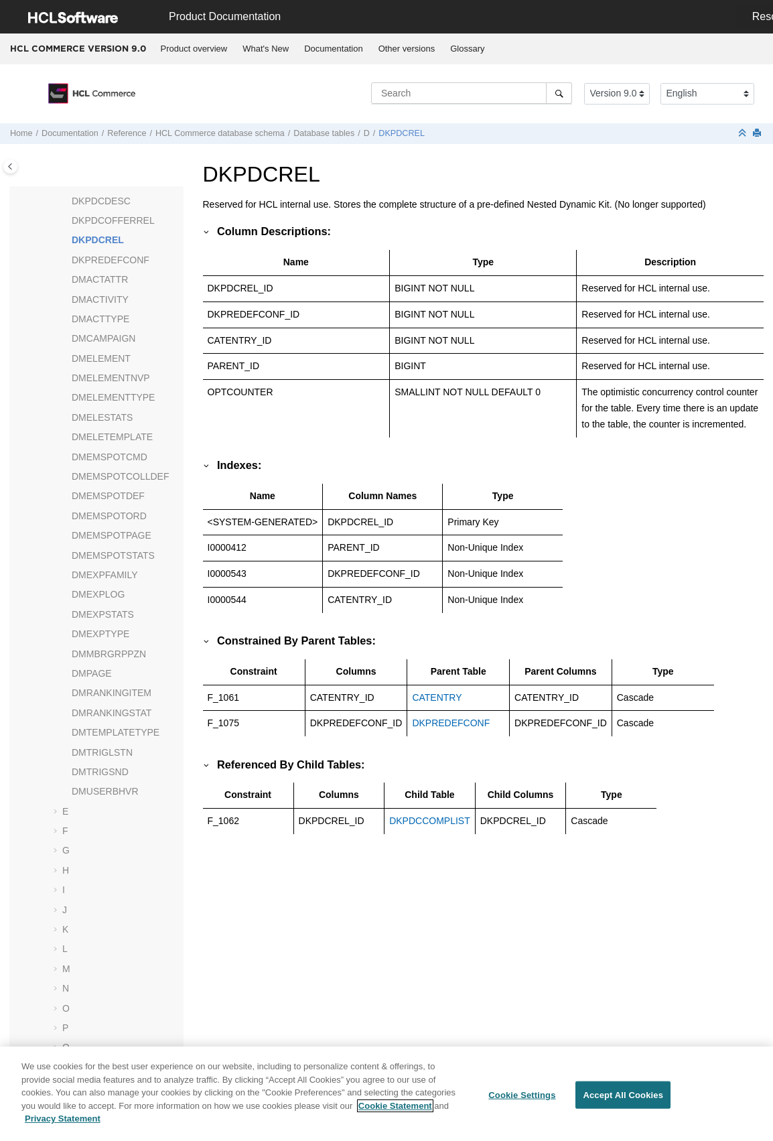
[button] (66, 201)
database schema (220, 133)
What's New (265, 49)
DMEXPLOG (98, 594)
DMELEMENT (101, 358)
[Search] (559, 93)
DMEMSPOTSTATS (113, 555)
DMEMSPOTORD (109, 516)
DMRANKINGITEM (111, 692)
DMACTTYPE (100, 319)
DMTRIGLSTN (102, 752)
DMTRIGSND (100, 771)
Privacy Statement (62, 1124)
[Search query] (471, 93)
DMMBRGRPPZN (109, 654)
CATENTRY (437, 697)
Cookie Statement (395, 1110)
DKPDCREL (401, 133)
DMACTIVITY (100, 299)
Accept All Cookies (623, 1100)
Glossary (467, 49)
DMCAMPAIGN (103, 338)
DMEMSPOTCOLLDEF (120, 476)
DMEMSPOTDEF (108, 495)
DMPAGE (92, 673)
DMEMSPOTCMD (109, 457)
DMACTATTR (100, 279)
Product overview (194, 49)
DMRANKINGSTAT (111, 713)
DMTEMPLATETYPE (115, 732)
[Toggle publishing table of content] (10, 166)
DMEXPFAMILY (105, 574)
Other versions (406, 49)
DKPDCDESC (101, 201)
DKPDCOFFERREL (113, 220)
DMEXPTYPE (100, 633)
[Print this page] (758, 133)
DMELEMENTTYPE (113, 397)
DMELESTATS (102, 417)
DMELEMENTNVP (111, 378)
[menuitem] (194, 49)
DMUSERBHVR (105, 791)
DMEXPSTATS (103, 614)
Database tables (323, 133)
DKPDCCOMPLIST (429, 820)
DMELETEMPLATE (112, 436)
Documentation (333, 49)
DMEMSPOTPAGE (111, 535)
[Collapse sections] (743, 133)
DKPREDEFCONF (110, 260)
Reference (126, 133)
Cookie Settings (521, 1100)
